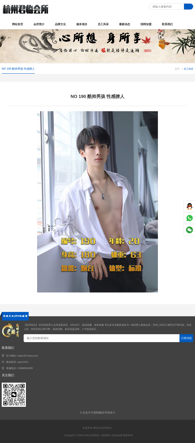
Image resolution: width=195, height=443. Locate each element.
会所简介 (39, 24)
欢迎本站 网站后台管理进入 (97, 427)
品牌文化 (60, 24)
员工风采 (103, 24)
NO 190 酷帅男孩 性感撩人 (18, 68)
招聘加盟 (146, 24)
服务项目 (81, 24)
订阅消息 (186, 338)
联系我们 (167, 24)
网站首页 (17, 24)
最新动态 (124, 24)
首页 (177, 68)
